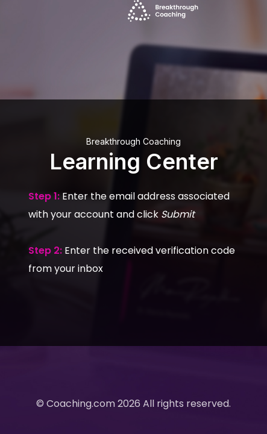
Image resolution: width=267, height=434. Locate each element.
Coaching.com (80, 403)
